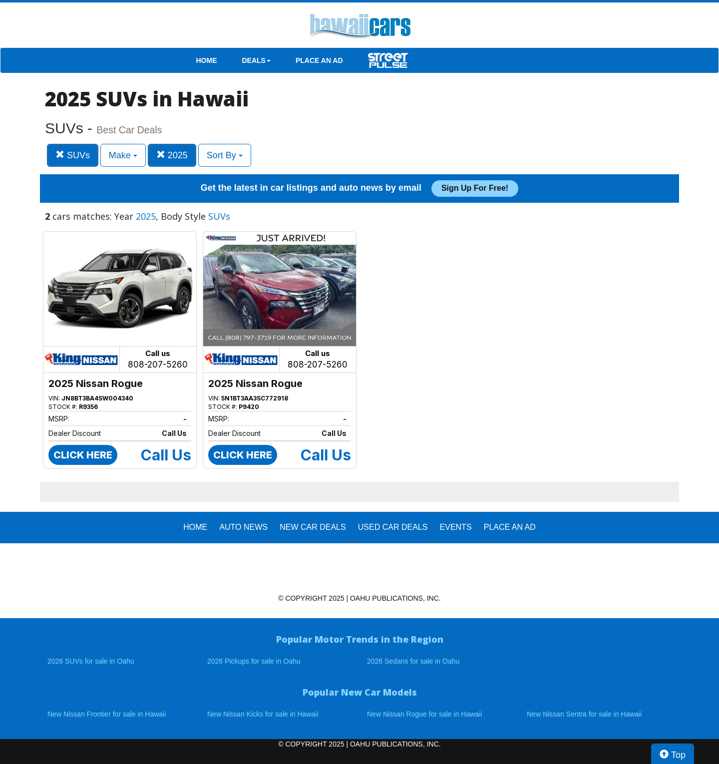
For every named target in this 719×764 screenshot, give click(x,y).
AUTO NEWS (243, 527)
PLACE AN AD (319, 60)
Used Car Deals (393, 527)
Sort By (225, 155)
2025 (172, 155)
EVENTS (456, 527)
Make (123, 155)
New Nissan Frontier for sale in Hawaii (106, 714)
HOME (206, 60)
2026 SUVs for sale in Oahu (90, 661)
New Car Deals (313, 527)
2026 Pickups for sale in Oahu (254, 661)
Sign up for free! (474, 188)
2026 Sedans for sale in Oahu (413, 661)
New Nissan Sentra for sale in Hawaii (584, 714)
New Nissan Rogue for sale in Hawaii (424, 714)
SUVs (72, 155)
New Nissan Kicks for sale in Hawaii (263, 714)
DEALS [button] (256, 60)
